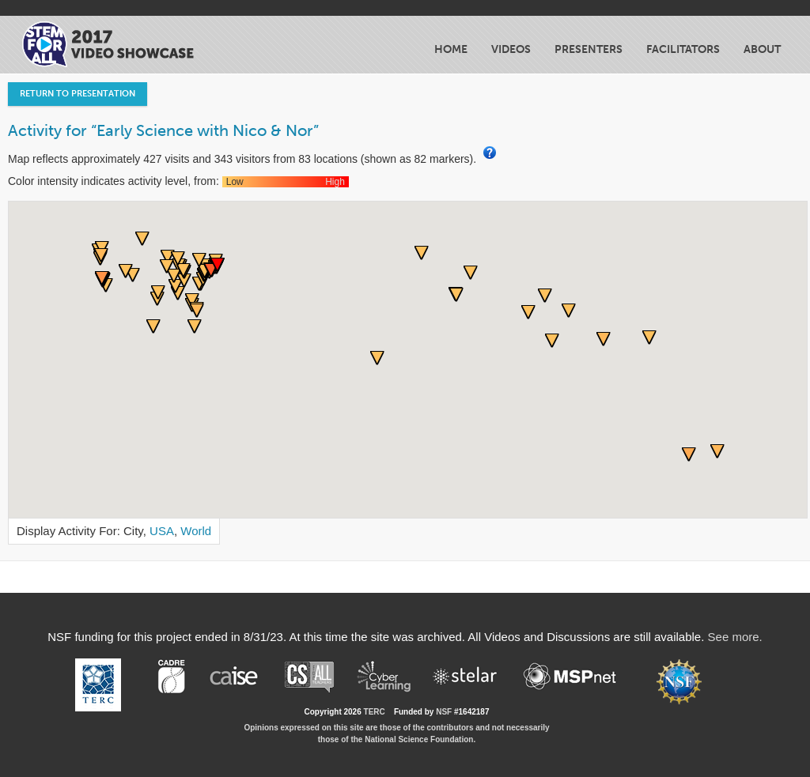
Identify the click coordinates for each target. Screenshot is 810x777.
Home (450, 49)
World (195, 530)
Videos (511, 49)
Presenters (589, 49)
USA (162, 530)
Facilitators (683, 49)
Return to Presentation (77, 94)
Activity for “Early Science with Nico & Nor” (163, 130)
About (762, 49)
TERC (374, 711)
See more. (735, 636)
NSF (444, 711)
